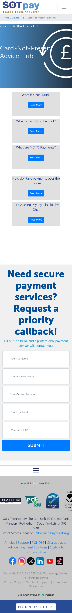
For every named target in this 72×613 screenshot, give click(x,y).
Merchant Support (37, 582)
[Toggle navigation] (64, 7)
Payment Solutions (33, 547)
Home (6, 17)
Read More (36, 104)
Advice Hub (18, 17)
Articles (9, 542)
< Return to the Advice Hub (19, 26)
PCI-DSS (38, 542)
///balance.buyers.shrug (51, 533)
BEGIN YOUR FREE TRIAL (36, 607)
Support (23, 542)
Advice (13, 547)
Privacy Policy (13, 582)
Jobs (42, 552)
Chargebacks (56, 542)
